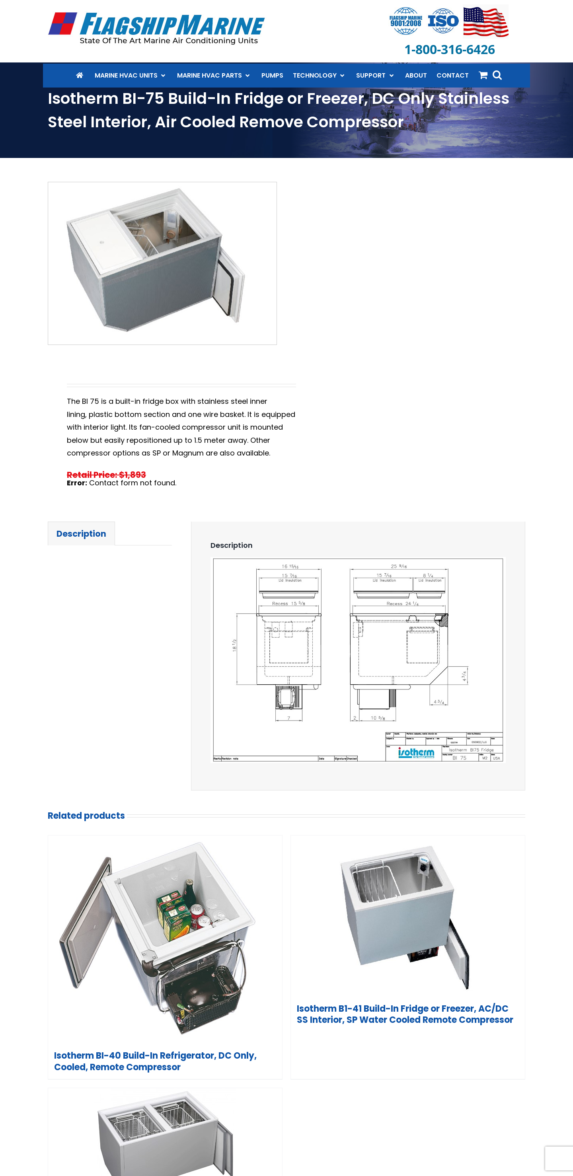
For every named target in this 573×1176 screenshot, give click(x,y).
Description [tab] (81, 533)
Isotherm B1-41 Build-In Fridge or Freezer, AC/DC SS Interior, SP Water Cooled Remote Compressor (405, 1014)
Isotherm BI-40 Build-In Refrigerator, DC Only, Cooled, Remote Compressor (155, 1061)
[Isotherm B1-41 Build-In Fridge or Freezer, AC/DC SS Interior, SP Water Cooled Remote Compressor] (408, 916)
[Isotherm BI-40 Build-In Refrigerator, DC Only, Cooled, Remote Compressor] (165, 939)
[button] (497, 75)
